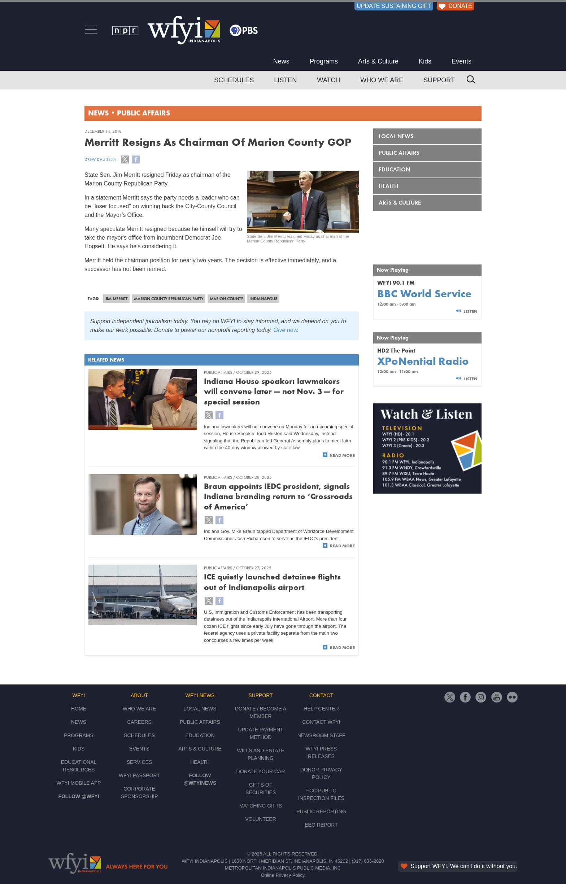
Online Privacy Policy (283, 875)
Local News (396, 136)
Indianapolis (263, 298)
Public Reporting (321, 811)
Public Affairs (143, 113)
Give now (285, 330)
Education (394, 169)
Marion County (226, 298)
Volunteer (260, 819)
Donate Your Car (260, 771)
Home (78, 709)
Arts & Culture (378, 61)
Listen (285, 80)
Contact (321, 695)
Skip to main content (26, 4)
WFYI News (200, 695)
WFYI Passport (139, 775)
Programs (324, 61)
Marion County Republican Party (168, 298)
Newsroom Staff (321, 735)
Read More (342, 455)
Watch (328, 80)
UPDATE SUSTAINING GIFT (394, 6)
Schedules (234, 80)
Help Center (321, 709)
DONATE (454, 6)
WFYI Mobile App (79, 783)
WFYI (79, 695)
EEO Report (321, 825)
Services (139, 762)
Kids (425, 61)
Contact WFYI (321, 722)
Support (439, 80)
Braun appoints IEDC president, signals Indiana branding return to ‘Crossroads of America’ (278, 497)
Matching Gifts (260, 806)
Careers (139, 722)
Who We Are (381, 80)
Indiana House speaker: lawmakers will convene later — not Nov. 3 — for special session (274, 392)
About (139, 695)
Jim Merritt (116, 298)
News (281, 61)
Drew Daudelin (100, 159)
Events (461, 61)
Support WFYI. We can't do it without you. (458, 866)
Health (388, 186)
